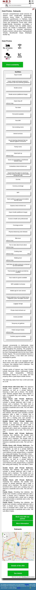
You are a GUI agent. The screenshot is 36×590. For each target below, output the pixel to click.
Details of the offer (18, 565)
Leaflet (22, 559)
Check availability (12, 65)
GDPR (18, 588)
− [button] (4, 537)
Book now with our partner (22, 517)
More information (22, 523)
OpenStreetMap (30, 559)
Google (27, 584)
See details (18, 573)
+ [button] (4, 534)
